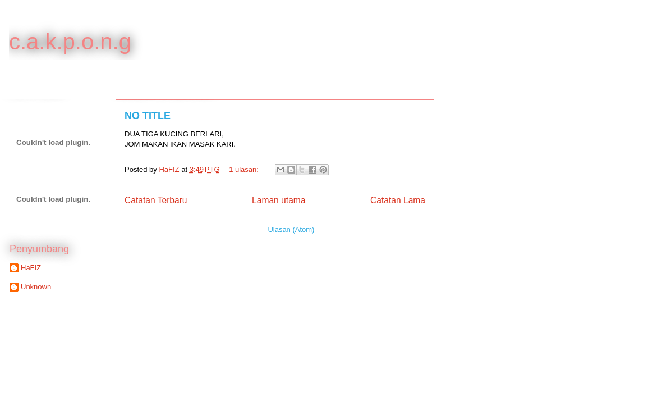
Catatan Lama (397, 200)
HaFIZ (31, 267)
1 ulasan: (244, 169)
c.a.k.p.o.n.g (70, 41)
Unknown (36, 287)
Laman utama (278, 200)
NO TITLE (148, 115)
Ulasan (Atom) (291, 229)
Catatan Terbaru (156, 200)
